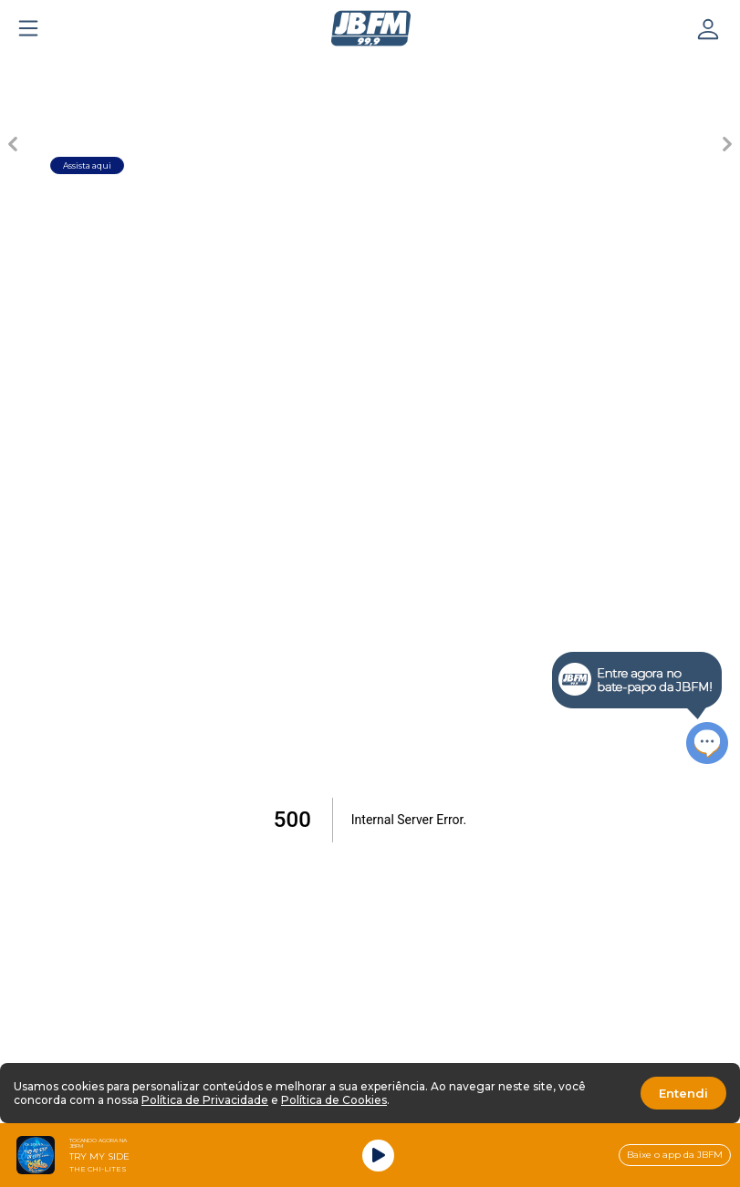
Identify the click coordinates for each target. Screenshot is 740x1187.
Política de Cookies (334, 1100)
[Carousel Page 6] (530, 69)
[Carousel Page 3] (338, 69)
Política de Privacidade (204, 1100)
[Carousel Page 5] (466, 69)
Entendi (683, 1093)
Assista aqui (87, 165)
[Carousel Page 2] (274, 69)
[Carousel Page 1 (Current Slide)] (210, 69)
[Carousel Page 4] (402, 69)
